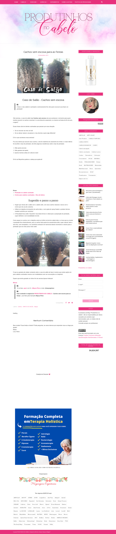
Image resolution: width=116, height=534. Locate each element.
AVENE (30, 497)
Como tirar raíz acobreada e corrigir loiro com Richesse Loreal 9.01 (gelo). (94, 236)
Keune (70, 507)
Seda (45, 521)
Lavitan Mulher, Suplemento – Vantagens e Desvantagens (94, 259)
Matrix (16, 514)
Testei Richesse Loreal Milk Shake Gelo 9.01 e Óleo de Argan (94, 251)
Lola (52, 511)
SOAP (91, 172)
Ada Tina (50, 497)
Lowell (63, 511)
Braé (54, 501)
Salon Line (22, 521)
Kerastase (63, 507)
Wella (51, 524)
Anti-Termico (83, 138)
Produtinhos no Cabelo (85, 268)
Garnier (16, 507)
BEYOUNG (24, 501)
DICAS (90, 158)
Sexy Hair (60, 521)
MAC (68, 511)
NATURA (39, 514)
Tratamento (92, 175)
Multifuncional (83, 168)
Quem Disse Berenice (26, 517)
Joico (43, 507)
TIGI (66, 521)
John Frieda (36, 507)
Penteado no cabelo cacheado (24, 192)
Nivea (60, 514)
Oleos (91, 168)
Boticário (48, 501)
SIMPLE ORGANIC (62, 517)
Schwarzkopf (30, 521)
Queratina (98, 168)
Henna (98, 162)
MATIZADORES (88, 165)
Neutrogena (53, 514)
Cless (28, 504)
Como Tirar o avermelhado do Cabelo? (94, 229)
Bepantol (31, 501)
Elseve (42, 504)
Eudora (64, 504)
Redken (41, 517)
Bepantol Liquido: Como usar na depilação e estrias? (94, 244)
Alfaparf (57, 497)
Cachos (20, 306)
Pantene (16, 517)
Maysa (15, 282)
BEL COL (16, 501)
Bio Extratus (40, 501)
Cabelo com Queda (84, 152)
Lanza (38, 511)
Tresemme (27, 524)
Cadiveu (23, 504)
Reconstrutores (83, 172)
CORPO (95, 145)
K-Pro (48, 507)
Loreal (58, 511)
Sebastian (39, 521)
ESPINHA (97, 158)
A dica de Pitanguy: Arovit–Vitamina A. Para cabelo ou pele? (94, 199)
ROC (36, 517)
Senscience (52, 521)
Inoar (29, 507)
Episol (47, 504)
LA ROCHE (23, 511)
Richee (53, 517)
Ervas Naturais (55, 504)
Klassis (16, 511)
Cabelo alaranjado (84, 148)
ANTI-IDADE (91, 135)
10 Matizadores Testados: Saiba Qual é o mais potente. (93, 206)
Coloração (97, 155)
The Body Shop (18, 524)
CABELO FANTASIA (94, 138)
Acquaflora (42, 497)
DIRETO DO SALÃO (28, 306)
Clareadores (88, 155)
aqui (25, 288)
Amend (63, 497)
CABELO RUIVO (83, 142)
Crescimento (83, 158)
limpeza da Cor (83, 178)
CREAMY (16, 504)
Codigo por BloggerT (46, 531)
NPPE (46, 514)
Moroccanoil (31, 514)
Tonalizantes (83, 175)
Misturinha (98, 165)
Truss (34, 524)
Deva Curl (35, 504)
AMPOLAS (17, 497)
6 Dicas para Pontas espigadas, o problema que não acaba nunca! (94, 221)
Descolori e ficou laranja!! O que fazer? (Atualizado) (94, 191)
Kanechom (55, 507)
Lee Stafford (45, 511)
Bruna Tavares (62, 501)
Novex (66, 514)
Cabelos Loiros (96, 152)
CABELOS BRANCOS (85, 145)
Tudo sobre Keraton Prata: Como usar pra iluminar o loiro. (94, 214)
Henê (80, 165)
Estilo (81, 162)
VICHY (40, 524)
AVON (35, 497)
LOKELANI (31, 511)
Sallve (15, 521)
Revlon (47, 517)
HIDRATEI (23, 507)
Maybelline (23, 514)
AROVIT (24, 497)
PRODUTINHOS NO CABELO (43, 293)
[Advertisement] (43, 174)
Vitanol (46, 524)
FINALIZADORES (90, 162)
